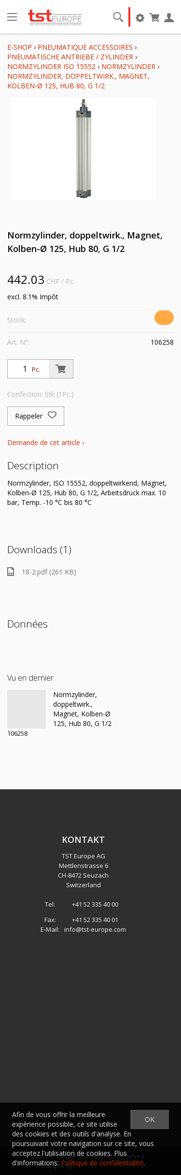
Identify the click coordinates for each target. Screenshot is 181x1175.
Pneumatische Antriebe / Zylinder (70, 56)
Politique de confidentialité (102, 1162)
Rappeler (35, 416)
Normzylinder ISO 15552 (51, 66)
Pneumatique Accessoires (85, 47)
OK (149, 1119)
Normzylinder (128, 66)
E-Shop (19, 47)
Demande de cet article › (45, 442)
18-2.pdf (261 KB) (41, 571)
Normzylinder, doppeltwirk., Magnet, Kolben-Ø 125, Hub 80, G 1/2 (78, 80)
